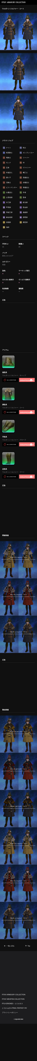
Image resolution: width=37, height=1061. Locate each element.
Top (27, 983)
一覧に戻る (9, 983)
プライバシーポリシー (10, 1050)
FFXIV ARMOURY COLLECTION (14, 2)
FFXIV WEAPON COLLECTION (13, 1036)
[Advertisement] (18, 153)
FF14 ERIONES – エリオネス (12, 1041)
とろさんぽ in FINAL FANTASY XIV (14, 1045)
